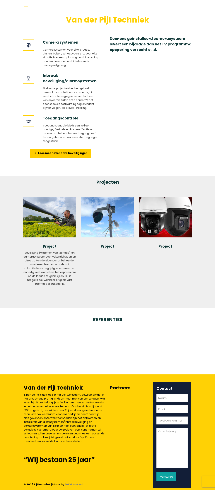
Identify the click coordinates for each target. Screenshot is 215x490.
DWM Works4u (75, 484)
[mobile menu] (26, 5)
